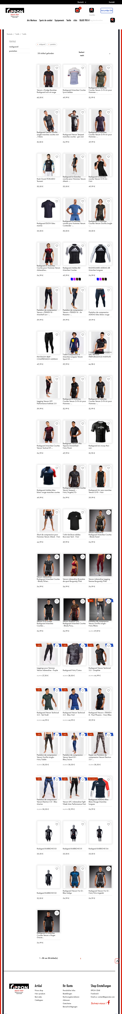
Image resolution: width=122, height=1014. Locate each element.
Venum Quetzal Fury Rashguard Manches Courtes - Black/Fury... (74, 623)
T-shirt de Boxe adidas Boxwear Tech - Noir (71, 535)
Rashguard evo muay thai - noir (99, 446)
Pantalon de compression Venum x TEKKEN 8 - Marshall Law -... (47, 312)
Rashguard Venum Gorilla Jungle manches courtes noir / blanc (48, 134)
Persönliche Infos (69, 990)
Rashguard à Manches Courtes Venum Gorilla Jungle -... (100, 223)
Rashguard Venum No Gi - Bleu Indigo (73, 892)
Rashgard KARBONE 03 (47, 848)
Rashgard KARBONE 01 (72, 848)
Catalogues (39, 1000)
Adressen (66, 1000)
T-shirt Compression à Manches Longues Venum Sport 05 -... (73, 356)
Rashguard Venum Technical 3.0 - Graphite (100, 669)
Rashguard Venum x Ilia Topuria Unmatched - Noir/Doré (72, 445)
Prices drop (39, 990)
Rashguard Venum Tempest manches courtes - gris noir (73, 135)
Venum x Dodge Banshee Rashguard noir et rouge (47, 91)
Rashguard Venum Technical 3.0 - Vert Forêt (48, 713)
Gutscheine (67, 1003)
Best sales (38, 997)
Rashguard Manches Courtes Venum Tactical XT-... (48, 446)
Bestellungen (67, 993)
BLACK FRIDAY (85, 20)
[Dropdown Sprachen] (82, 2)
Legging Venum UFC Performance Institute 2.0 (46, 402)
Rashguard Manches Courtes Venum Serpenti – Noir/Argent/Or (74, 490)
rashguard (13, 46)
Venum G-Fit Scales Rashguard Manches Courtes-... (45, 623)
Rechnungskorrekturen (71, 997)
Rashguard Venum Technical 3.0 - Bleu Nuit (74, 713)
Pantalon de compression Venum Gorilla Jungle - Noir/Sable (47, 757)
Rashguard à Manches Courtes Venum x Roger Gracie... (46, 935)
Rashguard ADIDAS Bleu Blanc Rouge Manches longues (98, 801)
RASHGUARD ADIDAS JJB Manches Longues (99, 269)
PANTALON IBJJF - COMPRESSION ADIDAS (47, 357)
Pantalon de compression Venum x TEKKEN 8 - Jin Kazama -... (73, 312)
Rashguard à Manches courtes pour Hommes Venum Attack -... (74, 179)
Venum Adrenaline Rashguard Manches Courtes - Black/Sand (100, 534)
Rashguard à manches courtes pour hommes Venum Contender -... (74, 223)
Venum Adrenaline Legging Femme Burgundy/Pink (99, 580)
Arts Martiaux (32, 20)
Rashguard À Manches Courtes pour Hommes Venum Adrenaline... (48, 267)
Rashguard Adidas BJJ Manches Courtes (71, 269)
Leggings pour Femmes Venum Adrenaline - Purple (47, 669)
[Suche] (98, 20)
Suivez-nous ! (98, 1003)
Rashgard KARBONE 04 (98, 848)
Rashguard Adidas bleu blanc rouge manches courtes (48, 491)
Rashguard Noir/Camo (72, 670)
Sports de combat (45, 20)
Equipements (59, 20)
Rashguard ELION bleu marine (46, 224)
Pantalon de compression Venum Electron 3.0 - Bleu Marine (47, 801)
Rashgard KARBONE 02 (47, 893)
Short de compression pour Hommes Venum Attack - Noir (48, 535)
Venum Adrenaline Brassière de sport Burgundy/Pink (74, 580)
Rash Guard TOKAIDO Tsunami (46, 180)
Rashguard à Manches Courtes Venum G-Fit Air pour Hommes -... (100, 90)
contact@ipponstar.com (106, 997)
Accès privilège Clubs (106, 10)
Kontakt (112, 2)
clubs (75, 20)
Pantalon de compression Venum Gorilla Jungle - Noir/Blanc (99, 623)
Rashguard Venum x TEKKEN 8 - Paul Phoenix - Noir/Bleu (100, 713)
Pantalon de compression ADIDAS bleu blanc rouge (99, 313)
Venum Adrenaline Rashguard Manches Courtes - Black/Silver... (48, 579)
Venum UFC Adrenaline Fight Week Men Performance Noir (74, 803)
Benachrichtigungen (70, 1007)
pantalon (13, 51)
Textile (68, 20)
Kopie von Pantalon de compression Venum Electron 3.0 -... (100, 757)
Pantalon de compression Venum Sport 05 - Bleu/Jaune (73, 757)
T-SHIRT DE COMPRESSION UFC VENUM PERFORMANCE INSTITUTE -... (100, 355)
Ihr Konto (68, 985)
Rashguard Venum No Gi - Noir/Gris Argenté (99, 892)
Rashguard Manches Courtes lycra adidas (74, 91)
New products (40, 993)
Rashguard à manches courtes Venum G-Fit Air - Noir (98, 179)
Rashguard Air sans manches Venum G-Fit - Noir (100, 491)
